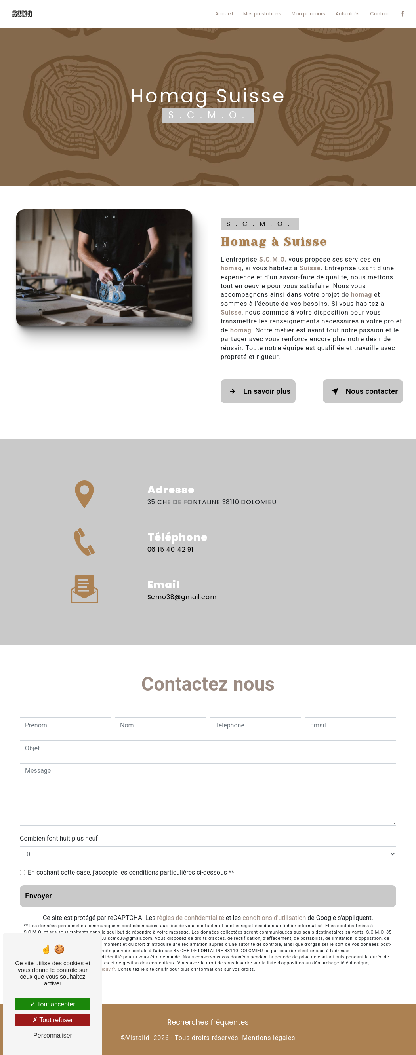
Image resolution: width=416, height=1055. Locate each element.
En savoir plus (258, 391)
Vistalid (137, 1038)
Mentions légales (268, 1038)
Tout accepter (52, 1004)
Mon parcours (308, 13)
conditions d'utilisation (274, 918)
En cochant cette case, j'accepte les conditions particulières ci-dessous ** (131, 872)
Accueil (224, 13)
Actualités (348, 13)
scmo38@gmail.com (182, 587)
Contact (380, 13)
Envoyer (38, 895)
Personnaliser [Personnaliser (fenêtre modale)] (52, 1035)
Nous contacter (363, 391)
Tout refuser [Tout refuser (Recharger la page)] (52, 1020)
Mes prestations (262, 13)
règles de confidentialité (190, 918)
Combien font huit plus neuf (59, 838)
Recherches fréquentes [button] (208, 1022)
